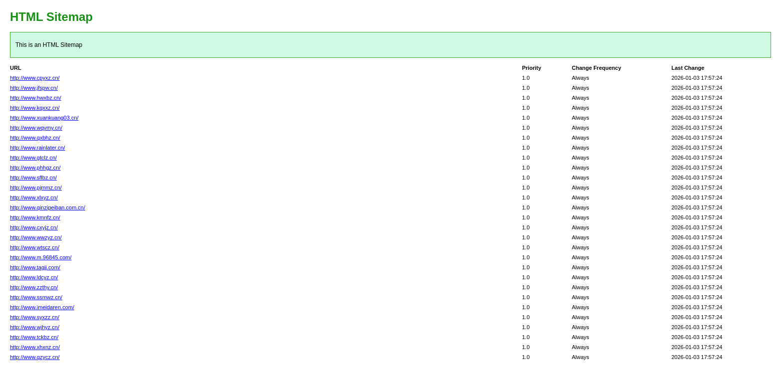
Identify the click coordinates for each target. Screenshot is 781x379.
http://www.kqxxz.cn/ (35, 108)
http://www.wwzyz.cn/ (36, 237)
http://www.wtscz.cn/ (34, 247)
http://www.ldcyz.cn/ (34, 277)
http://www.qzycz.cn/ (35, 357)
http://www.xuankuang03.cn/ (44, 118)
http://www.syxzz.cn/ (34, 317)
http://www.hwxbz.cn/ (35, 98)
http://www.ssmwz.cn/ (36, 297)
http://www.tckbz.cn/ (34, 337)
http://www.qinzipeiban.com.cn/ (47, 207)
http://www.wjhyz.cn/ (34, 327)
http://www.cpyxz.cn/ (35, 78)
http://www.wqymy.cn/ (36, 128)
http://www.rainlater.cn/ (37, 148)
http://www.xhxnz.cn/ (35, 347)
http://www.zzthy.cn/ (34, 287)
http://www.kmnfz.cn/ (35, 217)
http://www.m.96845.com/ (41, 257)
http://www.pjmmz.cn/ (36, 187)
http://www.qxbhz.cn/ (35, 138)
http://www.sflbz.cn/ (33, 178)
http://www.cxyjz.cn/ (34, 227)
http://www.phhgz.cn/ (35, 168)
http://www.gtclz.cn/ (33, 158)
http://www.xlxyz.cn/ (34, 197)
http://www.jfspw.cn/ (34, 88)
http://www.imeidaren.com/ (42, 307)
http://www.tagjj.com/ (35, 267)
